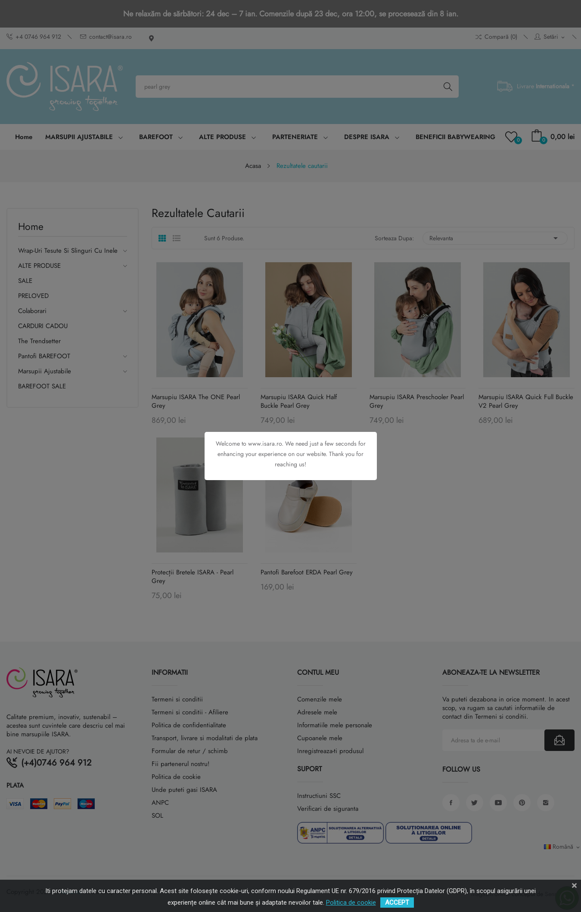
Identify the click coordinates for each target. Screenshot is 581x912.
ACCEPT (397, 902)
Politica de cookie (351, 902)
